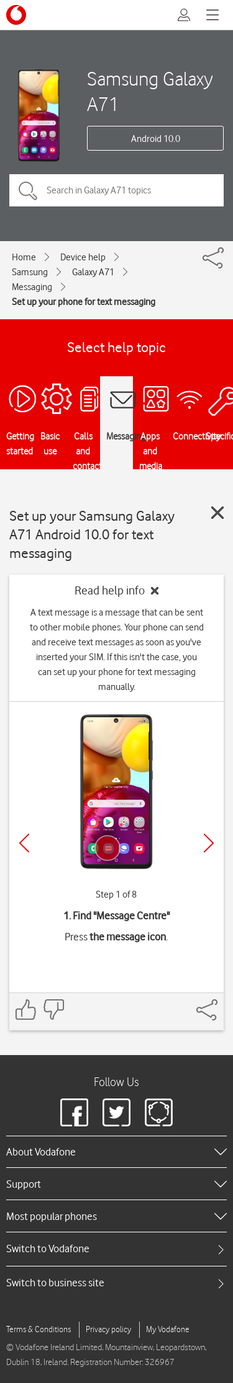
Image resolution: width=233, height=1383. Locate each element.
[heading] (116, 1152)
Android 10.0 (155, 138)
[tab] (116, 1249)
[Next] (209, 843)
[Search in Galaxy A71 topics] (116, 190)
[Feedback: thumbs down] (53, 1009)
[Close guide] (217, 512)
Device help (83, 257)
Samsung (30, 272)
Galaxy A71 (93, 272)
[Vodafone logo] (16, 15)
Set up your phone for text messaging (83, 301)
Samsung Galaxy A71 (150, 91)
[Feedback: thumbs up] (26, 1009)
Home (24, 257)
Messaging (32, 287)
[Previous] (24, 843)
